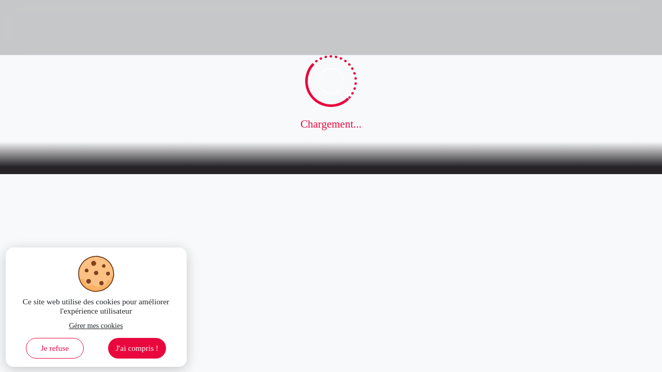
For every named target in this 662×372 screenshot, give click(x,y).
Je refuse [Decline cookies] (55, 348)
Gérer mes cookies (96, 326)
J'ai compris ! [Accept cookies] (137, 348)
